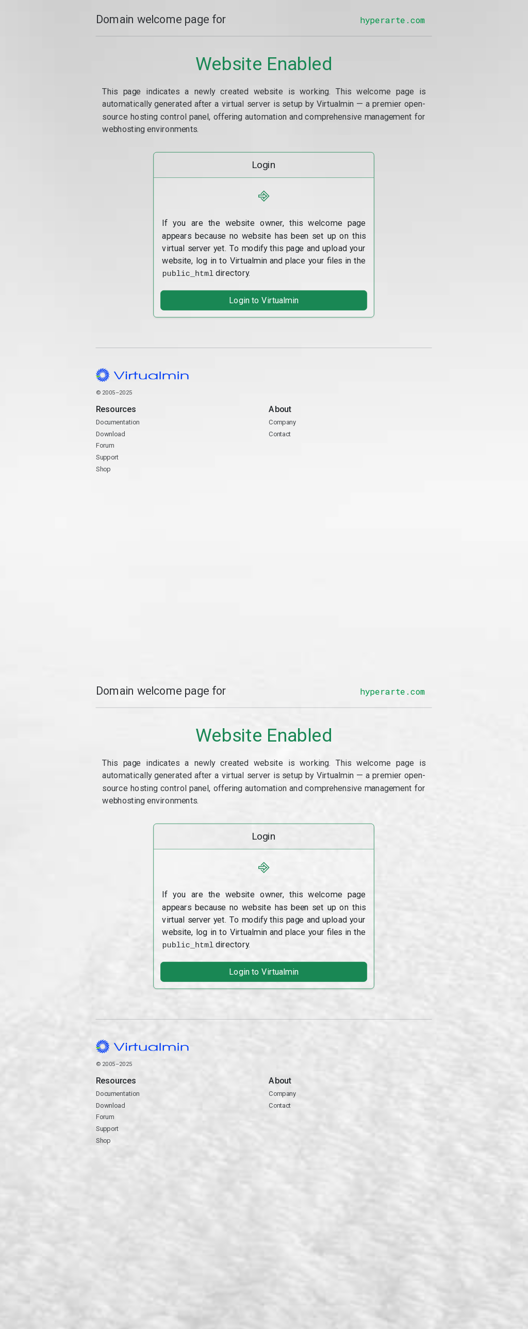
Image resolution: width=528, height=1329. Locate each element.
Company (282, 421)
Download (110, 433)
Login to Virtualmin (264, 299)
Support (107, 457)
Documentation (118, 421)
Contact (350, 462)
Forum (105, 445)
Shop (103, 468)
